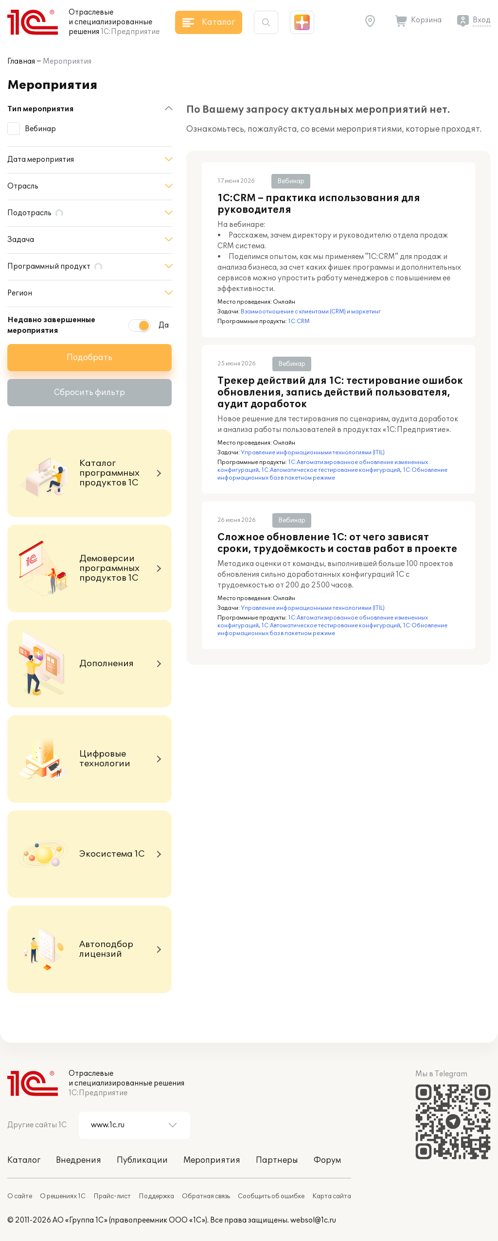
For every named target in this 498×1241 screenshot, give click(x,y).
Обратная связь (206, 1196)
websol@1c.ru (313, 1220)
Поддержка (156, 1196)
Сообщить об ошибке (271, 1196)
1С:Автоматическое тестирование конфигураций (330, 470)
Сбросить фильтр (89, 392)
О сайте (19, 1196)
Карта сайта (331, 1196)
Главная (21, 61)
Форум (327, 1160)
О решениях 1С (63, 1196)
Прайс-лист (112, 1196)
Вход (482, 20)
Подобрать (89, 357)
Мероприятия (67, 61)
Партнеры (277, 1160)
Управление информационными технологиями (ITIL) (313, 452)
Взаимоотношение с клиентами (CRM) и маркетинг (311, 312)
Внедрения (78, 1160)
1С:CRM (299, 321)
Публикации (142, 1160)
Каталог (23, 1160)
